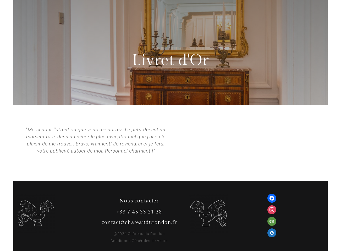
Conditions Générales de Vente (139, 241)
